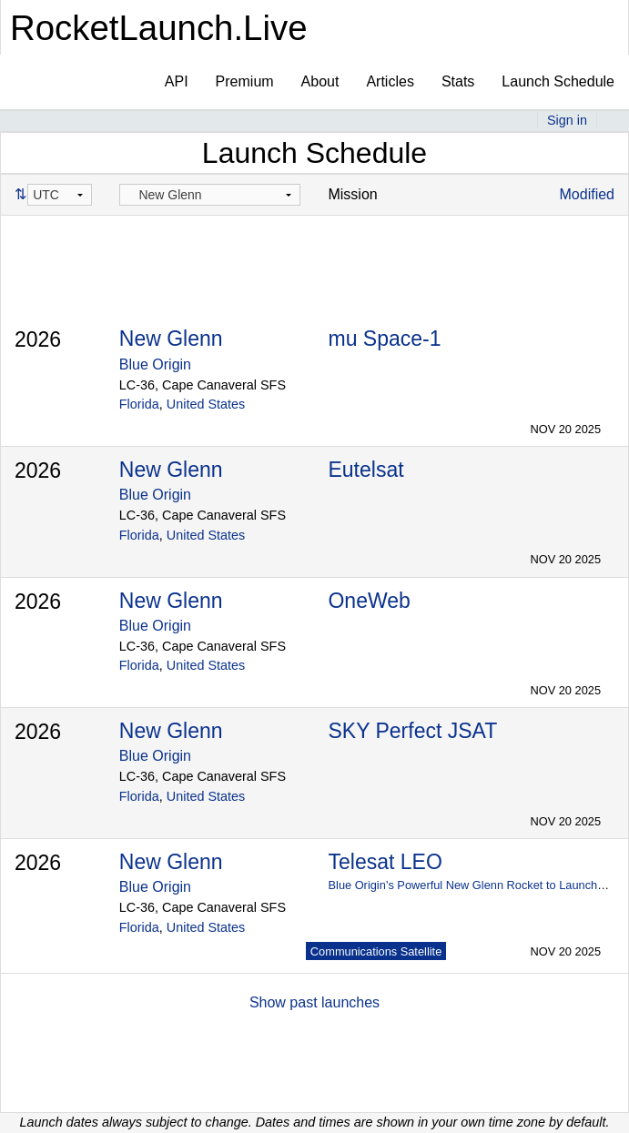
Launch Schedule (558, 81)
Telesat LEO (384, 862)
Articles (389, 81)
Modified (587, 194)
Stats (457, 81)
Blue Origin (155, 364)
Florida (139, 404)
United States (206, 404)
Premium (245, 81)
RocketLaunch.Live (159, 27)
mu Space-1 (384, 338)
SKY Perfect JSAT (412, 731)
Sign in (567, 120)
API (176, 81)
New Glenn (171, 338)
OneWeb (369, 600)
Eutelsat (365, 469)
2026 (38, 339)
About (320, 81)
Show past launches (314, 1002)
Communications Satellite (375, 951)
